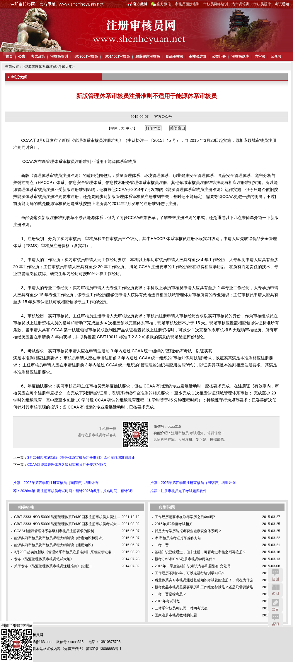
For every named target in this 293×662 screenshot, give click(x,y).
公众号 (276, 56)
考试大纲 (65, 67)
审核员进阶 (197, 56)
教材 (275, 589)
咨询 (275, 619)
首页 (9, 56)
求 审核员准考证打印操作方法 (178, 538)
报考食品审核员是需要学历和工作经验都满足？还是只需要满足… (206, 587)
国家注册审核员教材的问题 (176, 615)
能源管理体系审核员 (40, 67)
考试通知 (282, 4)
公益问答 (219, 56)
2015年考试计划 (167, 601)
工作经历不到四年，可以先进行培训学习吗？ (190, 573)
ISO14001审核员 (116, 56)
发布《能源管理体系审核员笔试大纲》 (44, 559)
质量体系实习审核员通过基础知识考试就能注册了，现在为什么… (206, 580)
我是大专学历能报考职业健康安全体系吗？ (188, 531)
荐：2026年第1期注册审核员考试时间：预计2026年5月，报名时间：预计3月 (73, 491)
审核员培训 (59, 56)
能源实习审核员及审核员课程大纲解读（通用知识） (54, 545)
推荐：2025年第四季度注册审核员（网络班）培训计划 (193, 483)
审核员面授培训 (187, 4)
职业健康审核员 (147, 56)
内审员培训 (240, 4)
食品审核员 (174, 56)
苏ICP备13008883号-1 (103, 649)
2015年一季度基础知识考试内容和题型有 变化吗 (192, 566)
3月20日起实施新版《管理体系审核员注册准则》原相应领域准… (64, 552)
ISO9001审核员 (86, 56)
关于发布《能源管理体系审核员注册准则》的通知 (52, 566)
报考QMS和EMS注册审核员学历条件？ (185, 559)
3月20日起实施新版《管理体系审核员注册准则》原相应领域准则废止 (81, 458)
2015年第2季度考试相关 (174, 524)
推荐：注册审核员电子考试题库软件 (178, 491)
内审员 (260, 56)
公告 (21, 56)
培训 (275, 575)
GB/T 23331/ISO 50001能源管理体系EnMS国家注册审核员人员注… (67, 517)
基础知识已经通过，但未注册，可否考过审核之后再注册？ (200, 552)
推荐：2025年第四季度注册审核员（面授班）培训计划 (55, 483)
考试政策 (38, 56)
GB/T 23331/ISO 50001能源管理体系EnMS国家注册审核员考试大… (67, 524)
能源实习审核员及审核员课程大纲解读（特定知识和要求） (59, 538)
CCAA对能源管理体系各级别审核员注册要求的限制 (67, 465)
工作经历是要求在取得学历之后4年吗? (185, 517)
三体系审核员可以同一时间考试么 (181, 608)
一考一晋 (162, 545)
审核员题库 (262, 4)
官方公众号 (163, 117)
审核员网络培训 (215, 4)
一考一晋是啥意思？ (170, 594)
